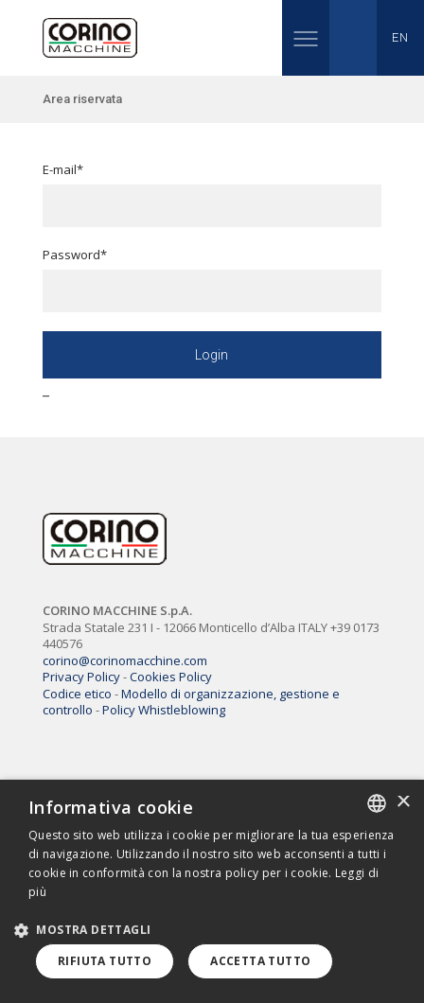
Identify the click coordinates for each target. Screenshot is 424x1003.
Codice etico (77, 693)
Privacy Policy (81, 676)
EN (400, 37)
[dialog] (212, 891)
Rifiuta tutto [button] (104, 961)
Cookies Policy (171, 676)
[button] (89, 930)
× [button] (403, 803)
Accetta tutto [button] (260, 961)
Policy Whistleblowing (163, 709)
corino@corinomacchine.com (125, 660)
